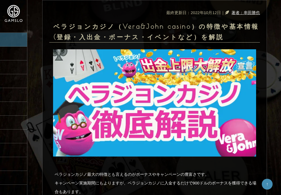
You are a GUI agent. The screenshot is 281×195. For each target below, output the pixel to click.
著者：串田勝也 (245, 12)
